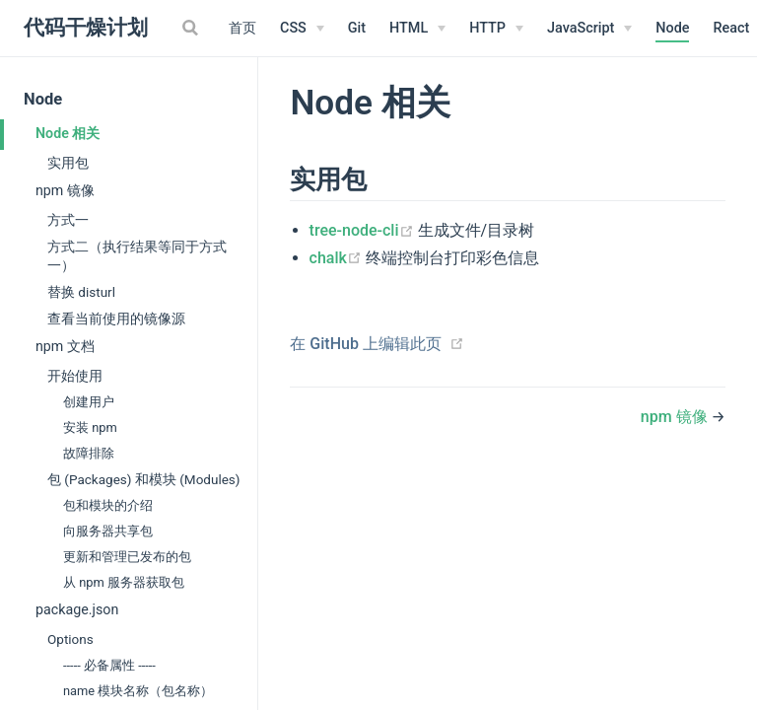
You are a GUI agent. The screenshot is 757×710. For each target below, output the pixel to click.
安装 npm (90, 427)
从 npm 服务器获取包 (123, 582)
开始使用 (75, 376)
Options (70, 639)
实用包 (68, 163)
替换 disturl (81, 292)
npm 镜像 (65, 190)
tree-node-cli (364, 230)
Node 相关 (67, 133)
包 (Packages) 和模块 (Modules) (144, 479)
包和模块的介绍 (108, 505)
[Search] (192, 27)
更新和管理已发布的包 (127, 556)
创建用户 (88, 401)
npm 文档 (65, 346)
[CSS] (302, 28)
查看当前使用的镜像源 (116, 318)
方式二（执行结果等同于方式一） (137, 256)
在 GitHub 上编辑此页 (366, 343)
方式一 (68, 220)
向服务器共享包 (108, 531)
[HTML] (417, 28)
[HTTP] (496, 28)
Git (357, 28)
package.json (76, 609)
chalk (338, 257)
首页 (242, 28)
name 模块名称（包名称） (138, 690)
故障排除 (88, 453)
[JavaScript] (589, 28)
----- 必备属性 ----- (109, 665)
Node (672, 28)
